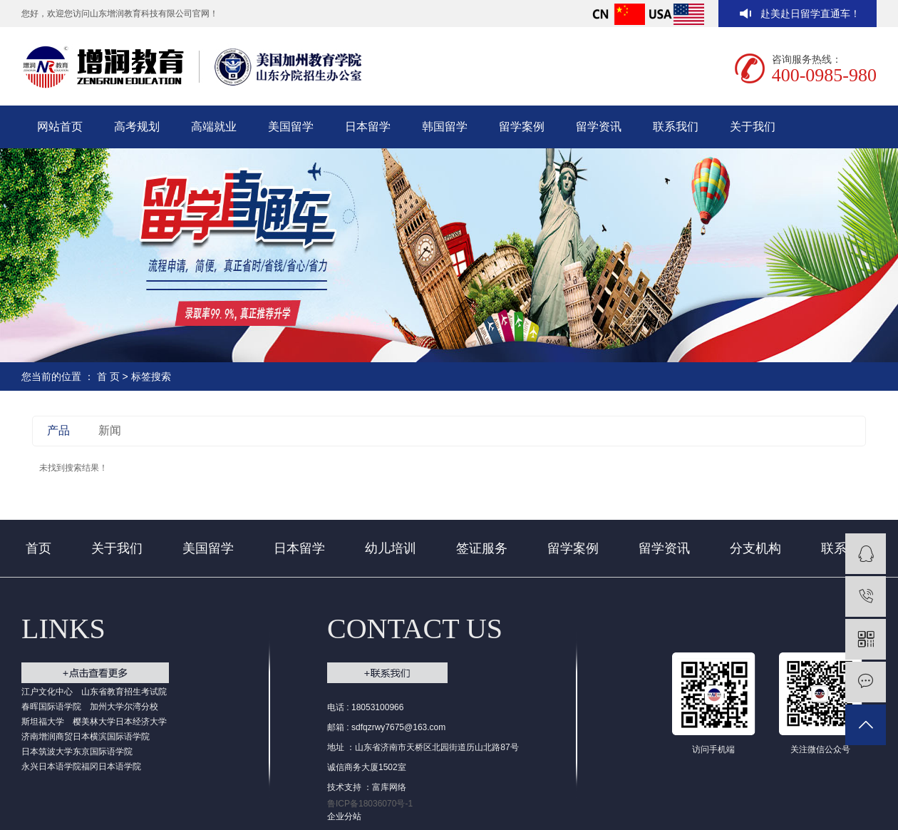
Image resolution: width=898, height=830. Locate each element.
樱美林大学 (94, 722)
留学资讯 (598, 127)
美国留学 (291, 127)
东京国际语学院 (103, 752)
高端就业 (214, 127)
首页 (38, 548)
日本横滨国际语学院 (111, 737)
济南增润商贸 (47, 737)
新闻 (109, 430)
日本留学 (368, 127)
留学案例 (522, 127)
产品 (58, 430)
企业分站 (344, 816)
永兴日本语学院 (51, 767)
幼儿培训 (390, 548)
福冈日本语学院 (111, 767)
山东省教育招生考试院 (124, 692)
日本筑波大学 (47, 752)
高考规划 (137, 127)
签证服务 (481, 548)
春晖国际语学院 (51, 707)
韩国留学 (445, 127)
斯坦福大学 (42, 722)
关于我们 (752, 127)
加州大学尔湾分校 (124, 707)
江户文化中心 (47, 692)
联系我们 (675, 127)
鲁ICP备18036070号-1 (370, 804)
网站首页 (60, 127)
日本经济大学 (141, 722)
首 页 (108, 376)
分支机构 (755, 548)
